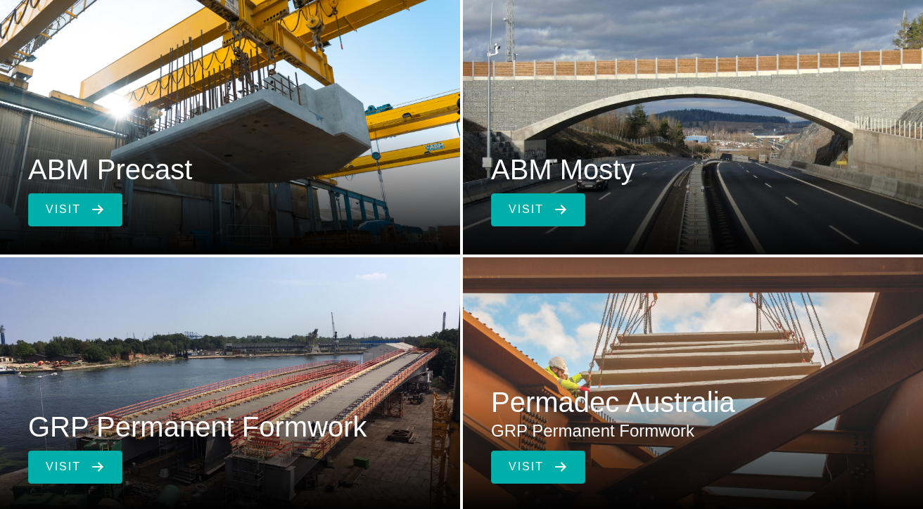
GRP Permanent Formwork (197, 426)
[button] (75, 209)
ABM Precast (110, 169)
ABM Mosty (563, 169)
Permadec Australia (613, 402)
